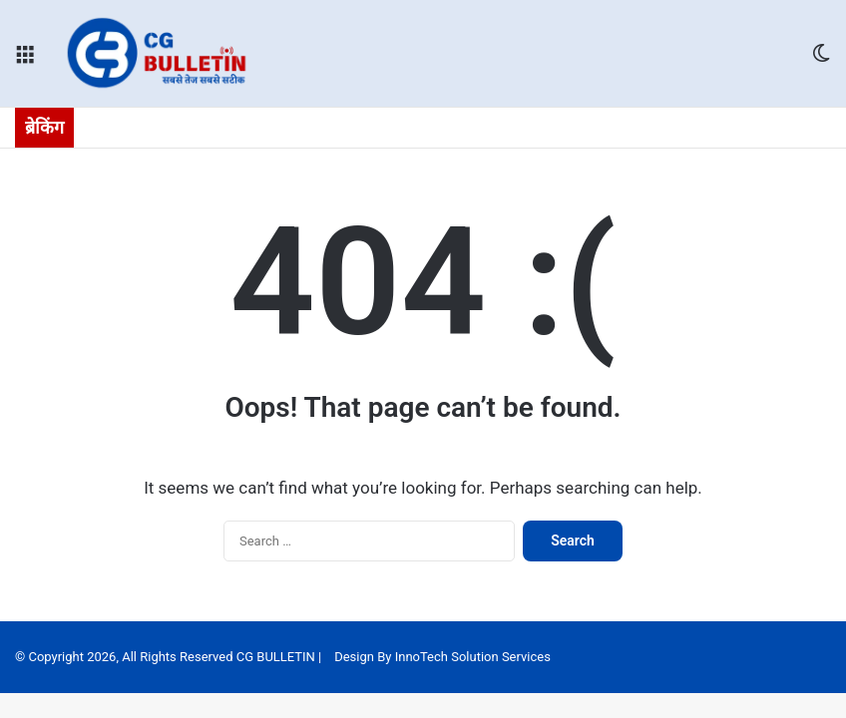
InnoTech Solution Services (473, 656)
